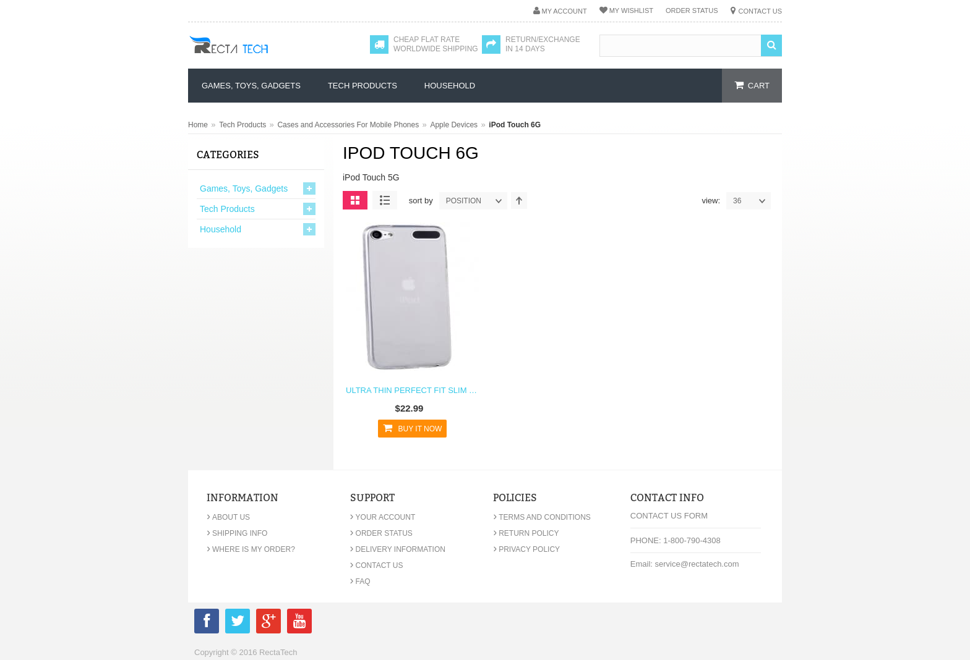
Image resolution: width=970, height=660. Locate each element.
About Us (228, 517)
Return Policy (526, 533)
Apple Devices (454, 125)
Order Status (692, 10)
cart (759, 85)
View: (711, 200)
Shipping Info (237, 533)
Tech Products (242, 125)
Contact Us (761, 11)
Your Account (383, 517)
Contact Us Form (669, 515)
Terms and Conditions (542, 517)
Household (220, 229)
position (476, 201)
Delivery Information (397, 549)
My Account (564, 11)
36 (751, 201)
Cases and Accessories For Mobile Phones (348, 125)
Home (198, 125)
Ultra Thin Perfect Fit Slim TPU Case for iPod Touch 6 (412, 390)
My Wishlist (631, 10)
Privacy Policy (526, 549)
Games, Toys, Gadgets (244, 188)
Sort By (421, 200)
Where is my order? (251, 549)
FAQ (360, 581)
